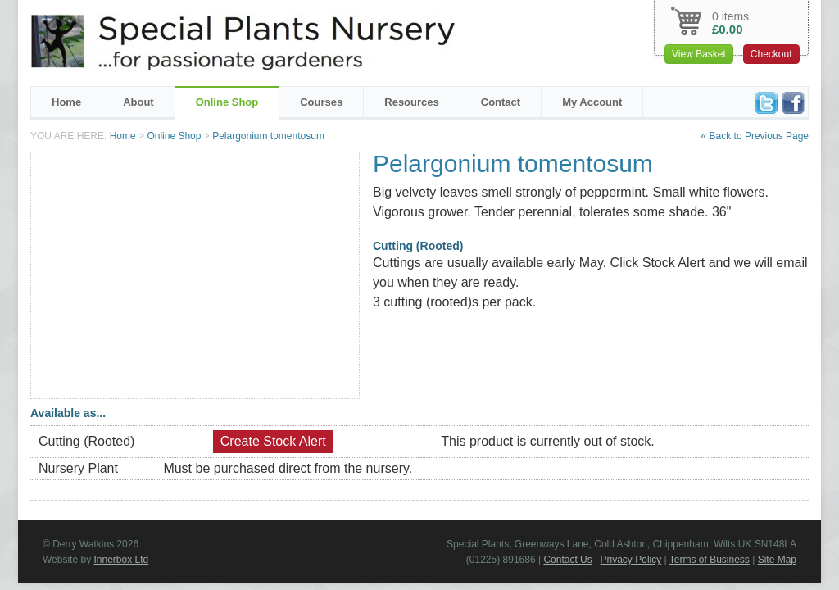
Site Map (777, 559)
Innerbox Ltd (120, 559)
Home (66, 102)
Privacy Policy (631, 559)
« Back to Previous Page (755, 136)
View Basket (699, 54)
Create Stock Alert (273, 441)
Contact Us (567, 559)
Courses (321, 102)
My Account (592, 102)
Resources (411, 102)
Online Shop (227, 102)
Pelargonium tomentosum (268, 136)
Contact (500, 102)
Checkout (771, 54)
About (138, 102)
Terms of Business (709, 559)
